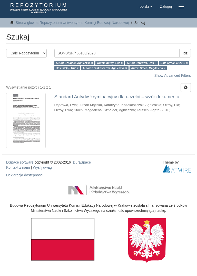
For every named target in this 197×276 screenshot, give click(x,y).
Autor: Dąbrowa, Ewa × (141, 62)
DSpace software (20, 162)
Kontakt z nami (18, 167)
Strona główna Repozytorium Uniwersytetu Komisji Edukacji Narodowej (72, 23)
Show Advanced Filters (172, 75)
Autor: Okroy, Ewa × (110, 62)
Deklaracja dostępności (24, 175)
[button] (146, 6)
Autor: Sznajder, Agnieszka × (74, 62)
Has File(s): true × (67, 68)
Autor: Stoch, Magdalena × (148, 68)
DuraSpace (82, 162)
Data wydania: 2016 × (174, 62)
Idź (185, 53)
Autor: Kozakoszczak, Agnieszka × (105, 68)
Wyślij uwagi (43, 167)
